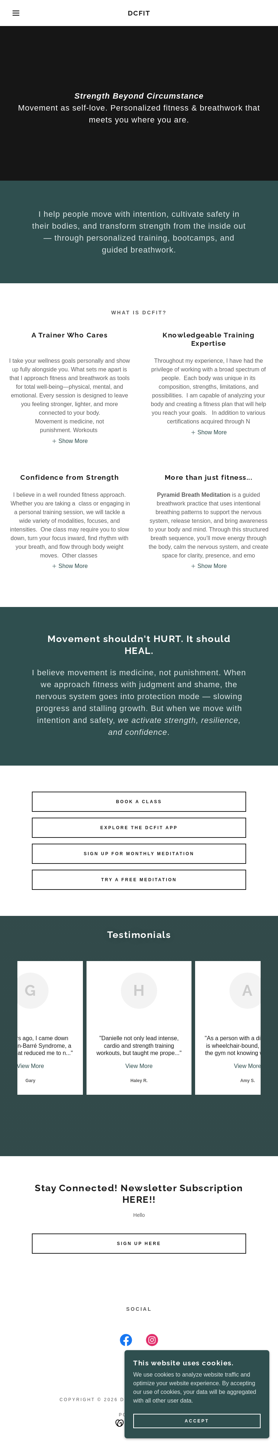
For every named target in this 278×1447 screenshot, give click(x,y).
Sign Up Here (139, 1243)
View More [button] (30, 1066)
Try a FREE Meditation (139, 879)
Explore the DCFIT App (139, 827)
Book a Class (139, 801)
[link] (139, 13)
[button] (14, 13)
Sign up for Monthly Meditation (139, 853)
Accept (197, 1421)
